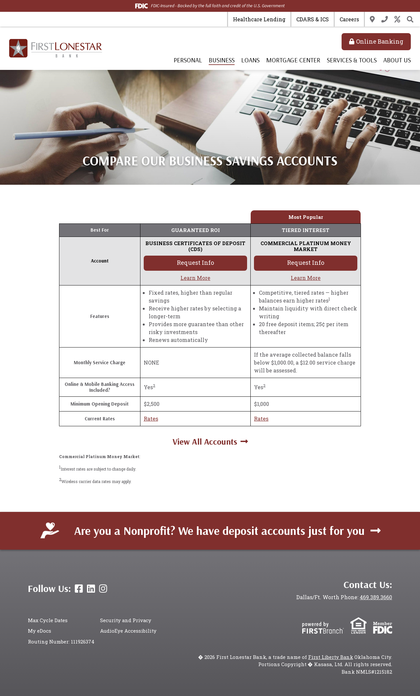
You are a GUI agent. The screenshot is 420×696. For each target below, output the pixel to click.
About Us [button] (397, 60)
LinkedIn (91, 589)
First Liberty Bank (330, 657)
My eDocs (39, 631)
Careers (349, 19)
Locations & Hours (372, 19)
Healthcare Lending (259, 19)
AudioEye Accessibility (128, 631)
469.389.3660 (375, 597)
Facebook (79, 589)
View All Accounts (204, 442)
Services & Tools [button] (352, 60)
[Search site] (410, 19)
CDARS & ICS (312, 19)
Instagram (103, 589)
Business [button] (222, 60)
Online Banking (379, 41)
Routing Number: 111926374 (61, 641)
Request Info (195, 262)
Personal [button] (188, 60)
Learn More (195, 277)
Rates (397, 19)
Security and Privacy (126, 620)
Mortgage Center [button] (293, 60)
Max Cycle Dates (48, 620)
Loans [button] (250, 60)
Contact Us (384, 19)
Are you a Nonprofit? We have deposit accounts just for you (219, 530)
